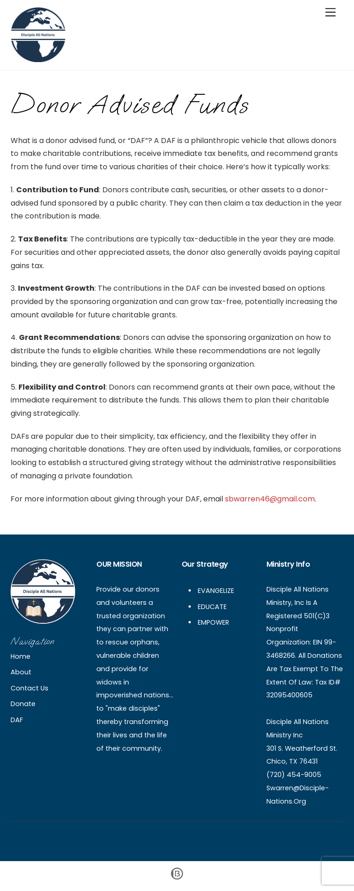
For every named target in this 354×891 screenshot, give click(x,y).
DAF (17, 719)
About (21, 672)
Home (20, 656)
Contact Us (29, 688)
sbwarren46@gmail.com (270, 499)
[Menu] (330, 13)
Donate (23, 703)
